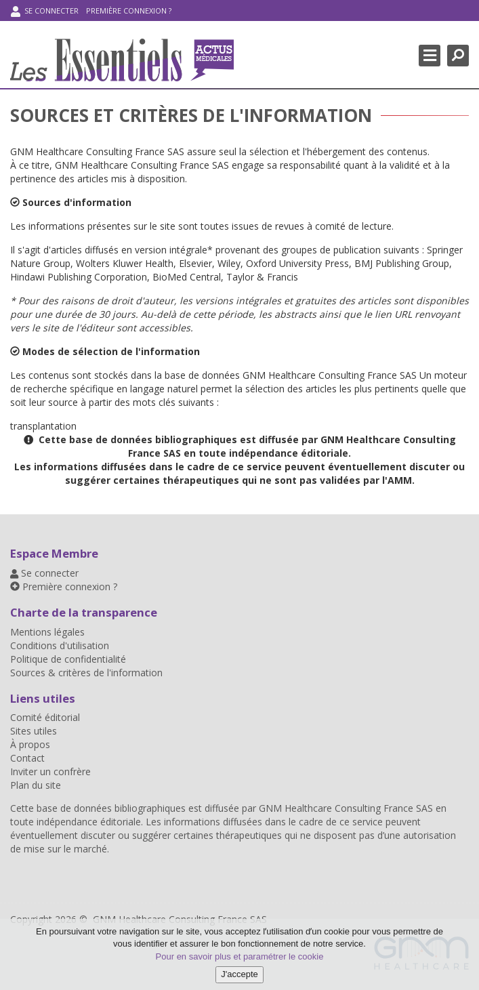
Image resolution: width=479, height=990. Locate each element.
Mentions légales (47, 631)
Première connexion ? (128, 10)
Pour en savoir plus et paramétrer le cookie (240, 956)
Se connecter (45, 11)
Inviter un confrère (50, 771)
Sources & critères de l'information (86, 672)
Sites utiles (33, 730)
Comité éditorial (45, 717)
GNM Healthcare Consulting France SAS (347, 808)
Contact (27, 757)
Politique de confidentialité (68, 659)
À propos (30, 744)
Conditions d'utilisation (59, 645)
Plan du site (35, 785)
